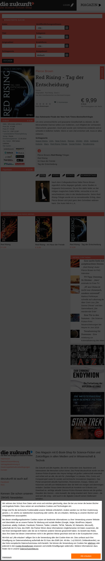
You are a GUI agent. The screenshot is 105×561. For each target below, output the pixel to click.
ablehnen (92, 543)
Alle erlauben (85, 556)
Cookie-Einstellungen (24, 546)
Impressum (7, 557)
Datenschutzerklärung (29, 549)
